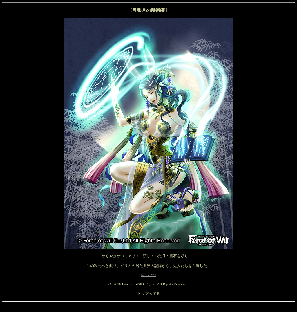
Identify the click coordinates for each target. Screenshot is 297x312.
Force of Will (148, 275)
